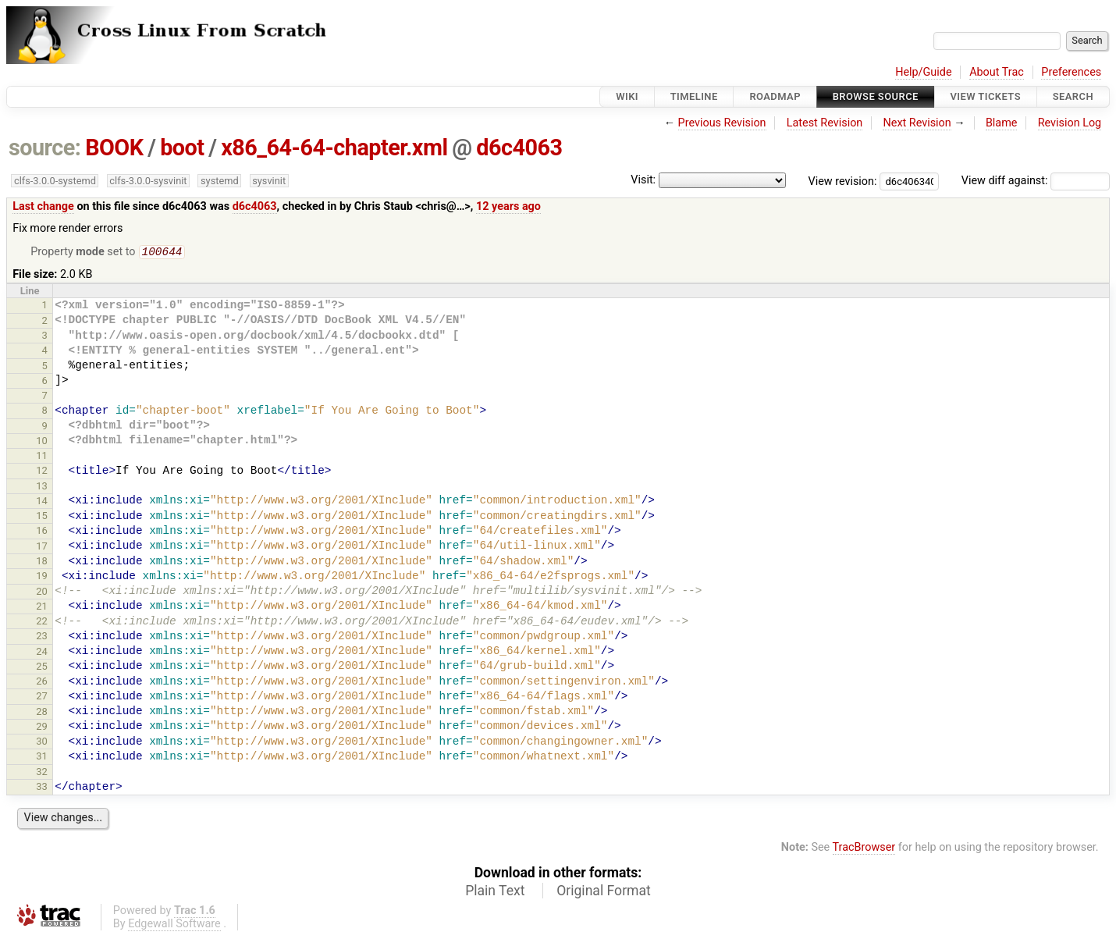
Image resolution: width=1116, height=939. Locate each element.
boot (182, 147)
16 (42, 532)
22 (42, 622)
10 (42, 442)
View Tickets (986, 96)
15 (42, 517)
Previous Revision (722, 123)
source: (45, 147)
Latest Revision (825, 123)
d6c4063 (519, 147)
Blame (1002, 123)
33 (42, 788)
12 (42, 472)
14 (42, 502)
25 (42, 668)
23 (42, 637)
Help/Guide (923, 72)
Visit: (643, 180)
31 (42, 757)
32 (42, 773)
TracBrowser (864, 848)
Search (1073, 96)
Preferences (1071, 72)
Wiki (627, 96)
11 (42, 457)
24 (42, 653)
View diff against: (1035, 180)
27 (42, 697)
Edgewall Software (174, 925)
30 (42, 743)
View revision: (843, 180)
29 (42, 728)
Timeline (694, 96)
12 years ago (508, 206)
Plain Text (494, 892)
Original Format (603, 892)
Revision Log (1070, 123)
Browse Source (876, 96)
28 (42, 713)
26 (42, 682)
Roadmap (775, 96)
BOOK (114, 147)
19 (42, 577)
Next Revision (917, 123)
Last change (43, 206)
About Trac (996, 72)
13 (42, 487)
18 (42, 562)
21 (42, 608)
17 (42, 547)
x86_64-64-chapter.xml (334, 147)
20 (42, 593)
